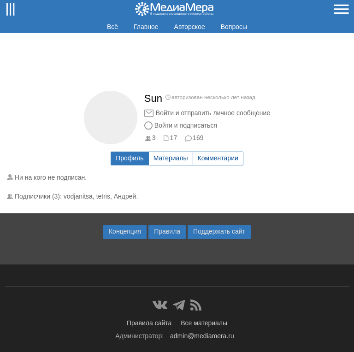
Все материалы (204, 323)
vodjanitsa (78, 196)
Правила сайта (149, 323)
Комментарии (218, 158)
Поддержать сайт (219, 231)
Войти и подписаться (185, 125)
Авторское (189, 26)
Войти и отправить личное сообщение (213, 113)
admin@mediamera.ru (202, 336)
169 (198, 137)
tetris (103, 196)
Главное (146, 26)
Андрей (125, 196)
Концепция (125, 231)
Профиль (129, 158)
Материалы (170, 158)
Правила (167, 231)
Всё (112, 26)
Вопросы (234, 26)
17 (173, 137)
